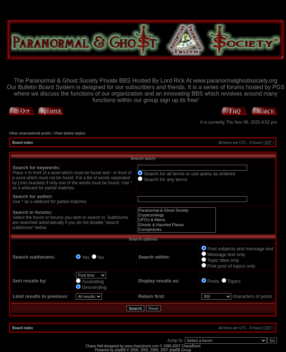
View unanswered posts (30, 133)
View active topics (69, 133)
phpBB (120, 350)
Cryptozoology (177, 215)
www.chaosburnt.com (141, 346)
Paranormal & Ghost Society (177, 210)
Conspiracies (177, 229)
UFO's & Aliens (177, 219)
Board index (22, 143)
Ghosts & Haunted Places (177, 225)
